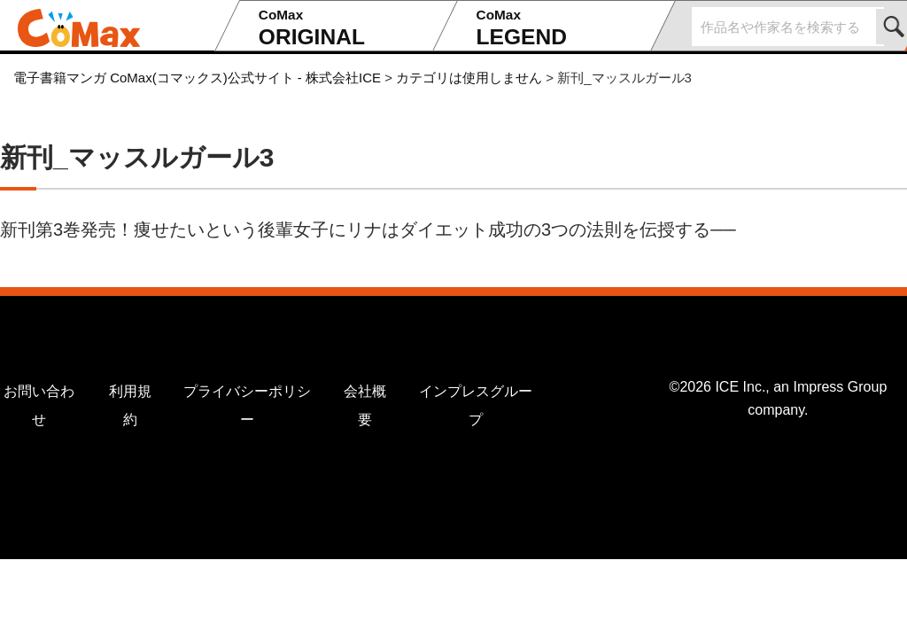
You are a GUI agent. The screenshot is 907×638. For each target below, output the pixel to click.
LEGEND (558, 27)
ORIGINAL (340, 27)
